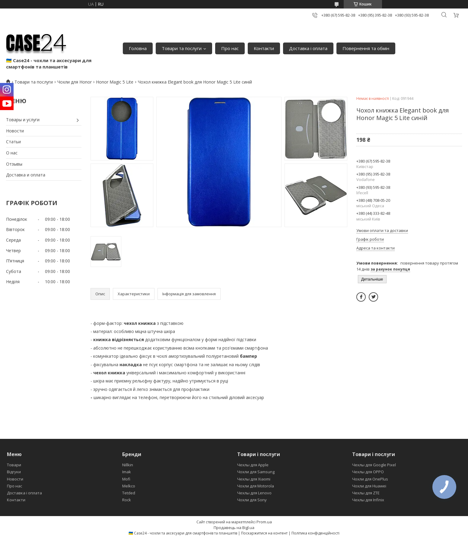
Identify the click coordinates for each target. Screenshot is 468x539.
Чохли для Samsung (256, 471)
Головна (138, 48)
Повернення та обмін (365, 48)
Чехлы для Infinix (368, 500)
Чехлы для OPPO (368, 471)
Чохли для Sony (252, 500)
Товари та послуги (182, 48)
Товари (14, 465)
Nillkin (127, 465)
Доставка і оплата (308, 48)
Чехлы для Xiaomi (253, 479)
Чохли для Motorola (255, 486)
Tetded (128, 493)
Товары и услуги (23, 119)
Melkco (128, 486)
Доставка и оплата (25, 175)
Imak (126, 471)
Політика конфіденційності (315, 533)
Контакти (264, 48)
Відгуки (14, 471)
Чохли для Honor (74, 82)
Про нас (230, 48)
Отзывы (14, 164)
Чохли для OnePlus (370, 479)
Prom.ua (264, 522)
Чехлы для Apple (253, 465)
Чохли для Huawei (369, 486)
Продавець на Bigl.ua (234, 527)
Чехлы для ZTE (366, 493)
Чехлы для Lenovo (254, 493)
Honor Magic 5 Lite (114, 82)
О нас (12, 153)
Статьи (13, 141)
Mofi (126, 479)
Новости (15, 131)
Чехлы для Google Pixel (374, 465)
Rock (126, 500)
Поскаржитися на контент (264, 533)
